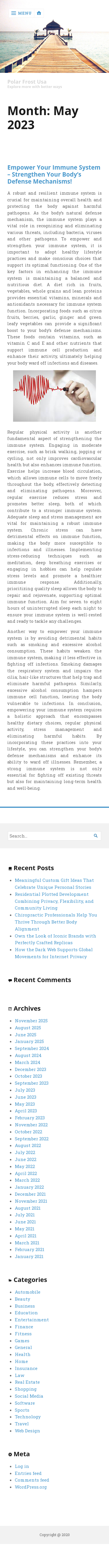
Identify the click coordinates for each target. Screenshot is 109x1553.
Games (22, 1340)
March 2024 (27, 1062)
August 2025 (28, 1027)
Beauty (22, 1299)
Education (26, 1312)
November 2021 (31, 1201)
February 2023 (30, 1118)
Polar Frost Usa (27, 82)
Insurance (26, 1368)
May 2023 (25, 1104)
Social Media (29, 1396)
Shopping (26, 1389)
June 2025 (25, 1034)
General (23, 1347)
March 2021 (27, 1243)
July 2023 (25, 1090)
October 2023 (28, 1076)
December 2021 (30, 1194)
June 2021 (25, 1222)
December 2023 (30, 1069)
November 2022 (31, 1125)
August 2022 (28, 1145)
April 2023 (26, 1111)
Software (25, 1403)
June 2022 (25, 1159)
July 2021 (25, 1215)
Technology (28, 1417)
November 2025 (31, 1020)
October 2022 (28, 1132)
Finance (24, 1326)
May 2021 (25, 1229)
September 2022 (32, 1139)
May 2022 (25, 1166)
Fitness (23, 1333)
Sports (22, 1410)
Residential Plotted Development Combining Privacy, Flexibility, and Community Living (54, 901)
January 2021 (29, 1256)
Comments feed (32, 1480)
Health (23, 1354)
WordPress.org (31, 1487)
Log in (22, 1466)
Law (19, 1375)
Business (25, 1306)
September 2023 (32, 1083)
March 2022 (27, 1180)
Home (21, 1361)
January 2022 (29, 1187)
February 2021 (29, 1249)
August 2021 (28, 1208)
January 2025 (29, 1041)
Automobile (27, 1292)
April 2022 (26, 1173)
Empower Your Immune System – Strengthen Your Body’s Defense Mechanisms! (53, 174)
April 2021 (26, 1236)
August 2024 (28, 1055)
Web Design (27, 1431)
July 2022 (25, 1152)
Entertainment (32, 1319)
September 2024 (32, 1048)
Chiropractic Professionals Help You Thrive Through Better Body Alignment (56, 922)
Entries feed (28, 1473)
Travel (22, 1424)
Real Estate (27, 1382)
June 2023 (25, 1097)
